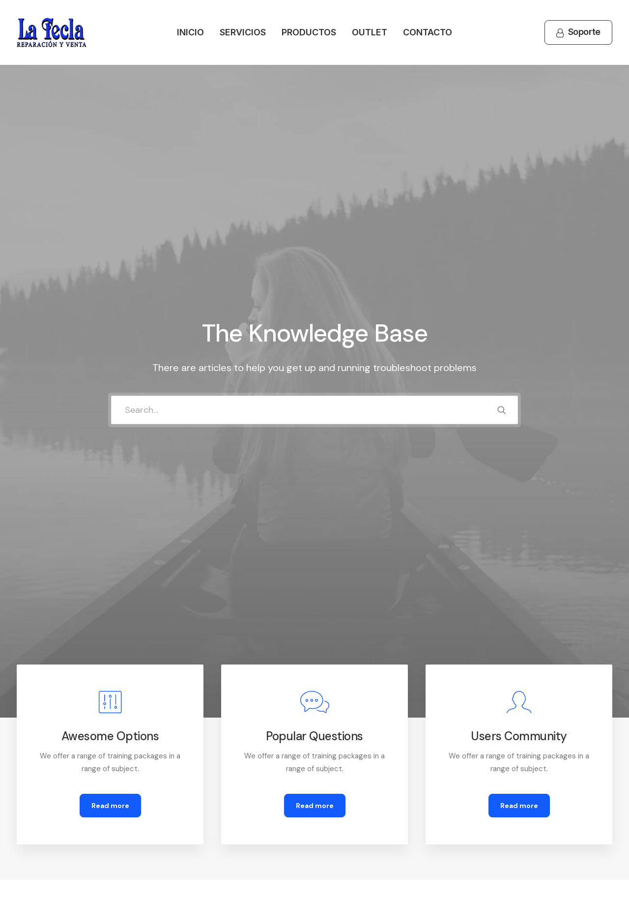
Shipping (346, 786)
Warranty (189, 825)
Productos (309, 32)
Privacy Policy (197, 786)
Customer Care (200, 760)
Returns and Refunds (209, 773)
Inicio (190, 32)
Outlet (369, 32)
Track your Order (360, 799)
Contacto (427, 32)
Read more (110, 371)
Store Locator (356, 811)
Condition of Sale (203, 811)
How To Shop (354, 773)
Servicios (243, 32)
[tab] (104, 545)
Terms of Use (197, 799)
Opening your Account (370, 760)
